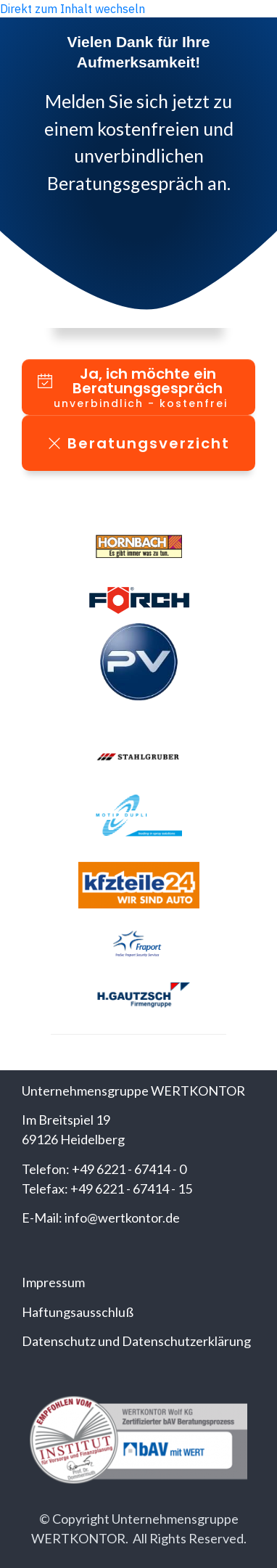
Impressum (53, 1282)
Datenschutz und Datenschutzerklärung (136, 1341)
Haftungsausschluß (77, 1312)
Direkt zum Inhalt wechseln (72, 8)
